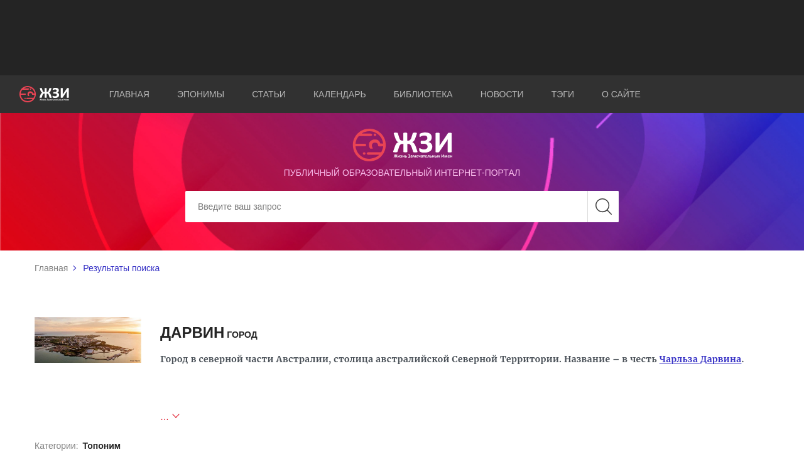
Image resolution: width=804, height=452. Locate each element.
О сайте (621, 94)
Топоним (101, 446)
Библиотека (423, 94)
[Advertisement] (402, 37)
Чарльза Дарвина (701, 359)
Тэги (562, 94)
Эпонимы (200, 94)
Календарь (339, 94)
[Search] (402, 206)
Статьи (269, 94)
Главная (129, 94)
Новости (502, 94)
